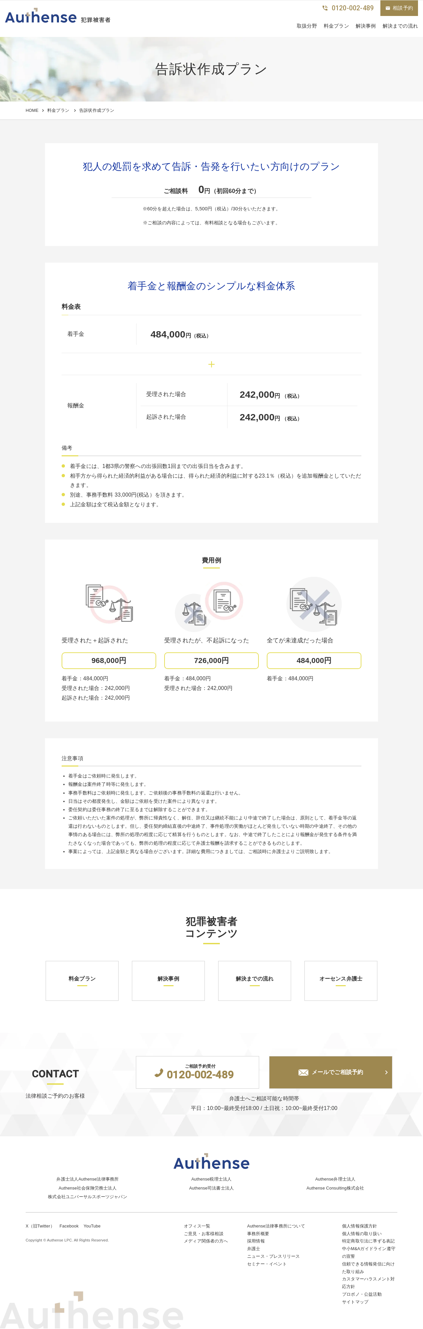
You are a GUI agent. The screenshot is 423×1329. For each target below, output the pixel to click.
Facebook (69, 1224)
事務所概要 (258, 1232)
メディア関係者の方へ (206, 1240)
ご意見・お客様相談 (203, 1232)
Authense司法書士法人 (211, 1187)
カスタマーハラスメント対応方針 (368, 1282)
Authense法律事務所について (276, 1224)
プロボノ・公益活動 (362, 1294)
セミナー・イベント (267, 1263)
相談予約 (399, 8)
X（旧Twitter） (40, 1224)
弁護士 (253, 1247)
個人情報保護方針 (359, 1224)
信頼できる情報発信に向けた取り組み (368, 1267)
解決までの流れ (400, 26)
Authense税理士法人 (211, 1178)
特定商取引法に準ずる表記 (368, 1240)
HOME (32, 110)
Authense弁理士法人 (335, 1178)
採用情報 (256, 1240)
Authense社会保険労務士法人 (88, 1187)
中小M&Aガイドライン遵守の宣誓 (368, 1251)
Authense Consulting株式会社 (335, 1187)
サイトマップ (355, 1301)
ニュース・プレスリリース (273, 1255)
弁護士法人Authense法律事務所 (87, 1178)
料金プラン (336, 26)
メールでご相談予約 (331, 1072)
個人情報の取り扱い (362, 1232)
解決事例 (366, 26)
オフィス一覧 (197, 1224)
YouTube (92, 1224)
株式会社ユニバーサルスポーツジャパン (87, 1196)
